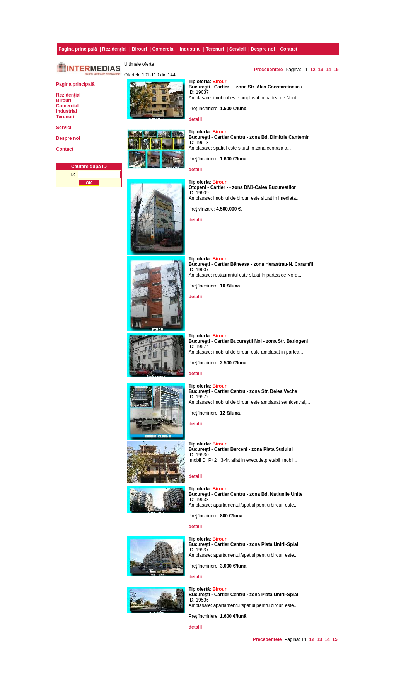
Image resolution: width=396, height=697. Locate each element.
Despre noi (263, 49)
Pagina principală (77, 49)
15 (335, 69)
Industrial (190, 49)
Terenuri (215, 49)
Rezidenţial (114, 49)
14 (328, 69)
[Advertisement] (198, 20)
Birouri (139, 49)
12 (312, 69)
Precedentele (268, 69)
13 (320, 69)
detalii (195, 119)
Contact (288, 49)
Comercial (163, 49)
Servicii (237, 49)
